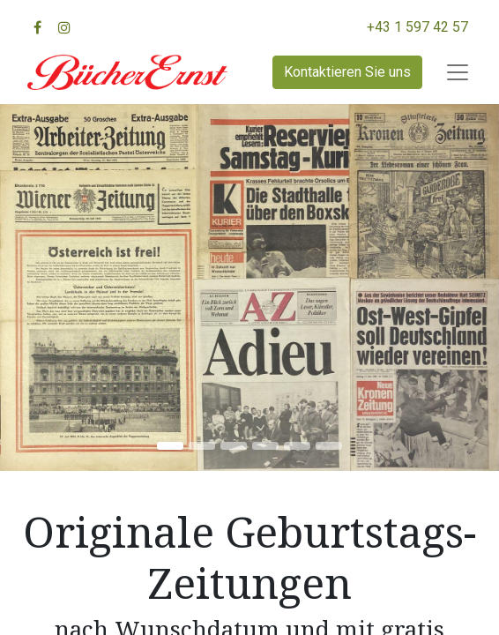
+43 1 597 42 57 (417, 27)
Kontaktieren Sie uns (347, 72)
